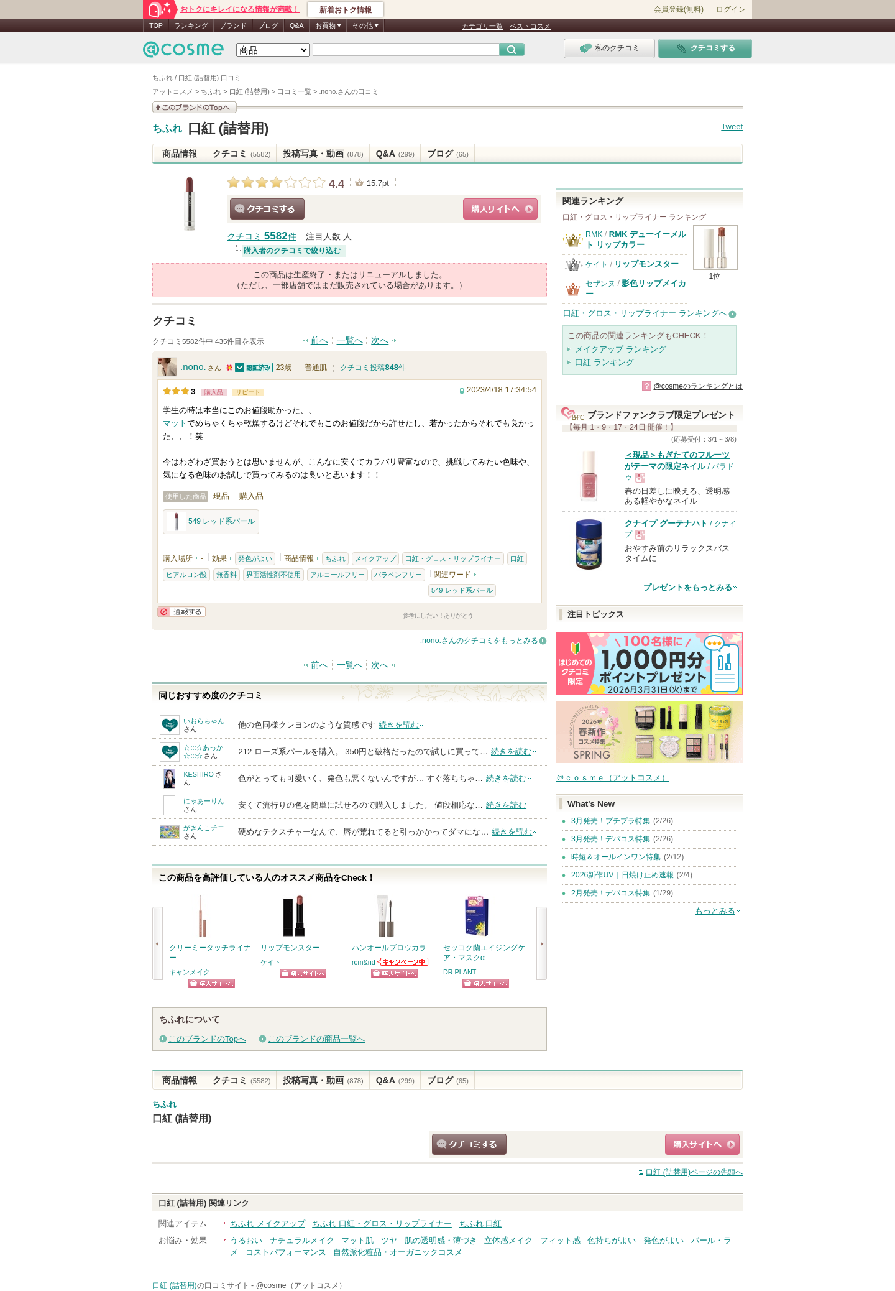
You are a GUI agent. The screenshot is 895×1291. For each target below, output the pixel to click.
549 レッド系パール (211, 521)
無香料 (226, 574)
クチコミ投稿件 (373, 367)
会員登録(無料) (679, 9)
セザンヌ (600, 283)
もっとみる (715, 910)
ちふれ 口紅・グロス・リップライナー (382, 1223)
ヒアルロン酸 (186, 574)
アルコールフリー (337, 574)
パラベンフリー (398, 574)
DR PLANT (459, 972)
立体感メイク (508, 1240)
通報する (181, 611)
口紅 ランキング (604, 362)
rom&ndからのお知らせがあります (403, 962)
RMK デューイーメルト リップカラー (635, 239)
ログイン (731, 9)
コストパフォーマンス (286, 1252)
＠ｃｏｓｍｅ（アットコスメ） (612, 777)
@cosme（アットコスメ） (301, 1285)
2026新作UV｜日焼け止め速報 (622, 875)
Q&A (297, 25)
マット (175, 423)
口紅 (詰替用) (228, 128)
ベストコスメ (530, 26)
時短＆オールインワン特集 (616, 857)
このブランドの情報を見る (194, 107)
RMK (593, 234)
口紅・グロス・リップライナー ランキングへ (645, 313)
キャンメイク (189, 972)
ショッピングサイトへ (500, 209)
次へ (379, 340)
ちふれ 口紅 (480, 1223)
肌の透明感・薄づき (441, 1240)
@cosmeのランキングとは (698, 386)
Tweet (732, 126)
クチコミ (241, 154)
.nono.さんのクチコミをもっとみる (479, 640)
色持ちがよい (611, 1240)
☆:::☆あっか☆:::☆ (203, 751)
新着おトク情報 (345, 10)
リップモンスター (646, 264)
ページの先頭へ (694, 1172)
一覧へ (350, 340)
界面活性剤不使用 (273, 574)
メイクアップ (375, 558)
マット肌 (357, 1240)
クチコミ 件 (261, 236)
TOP (156, 25)
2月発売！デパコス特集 (610, 893)
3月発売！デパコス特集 (610, 839)
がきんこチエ (203, 827)
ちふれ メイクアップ (267, 1223)
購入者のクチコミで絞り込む (292, 250)
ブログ (268, 25)
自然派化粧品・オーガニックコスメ (397, 1252)
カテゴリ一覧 (482, 26)
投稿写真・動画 (323, 154)
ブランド (233, 25)
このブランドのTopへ (207, 1038)
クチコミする (267, 209)
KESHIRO (198, 774)
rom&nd (363, 962)
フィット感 (560, 1240)
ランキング (191, 25)
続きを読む (399, 724)
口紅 (517, 558)
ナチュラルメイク (302, 1240)
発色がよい (255, 558)
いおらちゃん (203, 720)
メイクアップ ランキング (620, 349)
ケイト (270, 962)
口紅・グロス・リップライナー (453, 558)
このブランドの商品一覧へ (316, 1038)
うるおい (246, 1240)
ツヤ (389, 1240)
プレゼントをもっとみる (687, 587)
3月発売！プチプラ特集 (610, 821)
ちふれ (167, 128)
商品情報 (179, 154)
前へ (319, 340)
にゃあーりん (203, 801)
